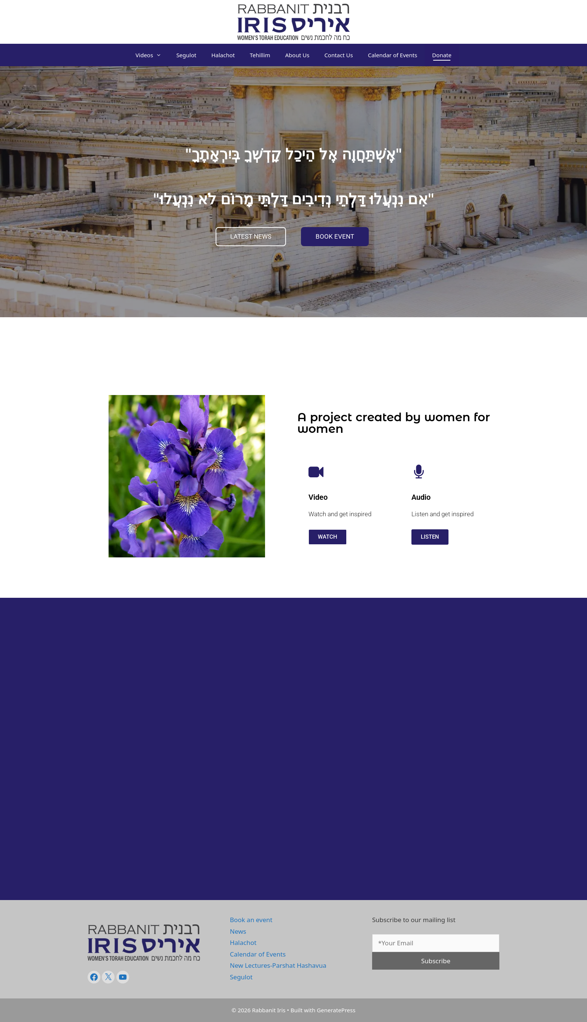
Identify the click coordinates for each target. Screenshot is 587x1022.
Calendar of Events (392, 55)
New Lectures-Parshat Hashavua (278, 965)
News (238, 931)
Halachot (223, 55)
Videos (152, 55)
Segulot (186, 55)
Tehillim (260, 55)
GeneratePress (336, 1010)
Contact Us (338, 55)
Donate (441, 55)
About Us (297, 55)
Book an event (251, 919)
